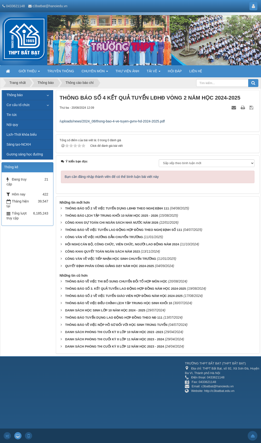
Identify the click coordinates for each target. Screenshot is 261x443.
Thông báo (15, 95)
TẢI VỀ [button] (153, 72)
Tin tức (12, 115)
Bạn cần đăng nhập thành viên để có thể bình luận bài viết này (112, 177)
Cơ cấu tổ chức (18, 105)
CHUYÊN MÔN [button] (94, 72)
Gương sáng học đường (25, 154)
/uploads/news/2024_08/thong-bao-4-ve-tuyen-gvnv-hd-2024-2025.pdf (112, 121)
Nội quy (12, 125)
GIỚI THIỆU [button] (29, 72)
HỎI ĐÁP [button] (175, 71)
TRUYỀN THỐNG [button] (60, 71)
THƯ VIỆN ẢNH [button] (127, 71)
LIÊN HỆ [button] (195, 71)
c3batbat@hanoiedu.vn (50, 6)
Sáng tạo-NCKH (19, 144)
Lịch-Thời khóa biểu (22, 134)
